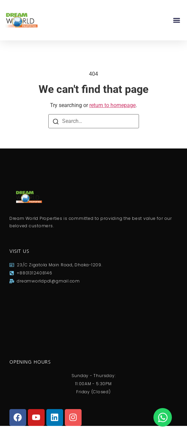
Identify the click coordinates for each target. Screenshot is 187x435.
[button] (176, 20)
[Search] (55, 121)
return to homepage (112, 105)
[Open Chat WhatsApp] (162, 417)
